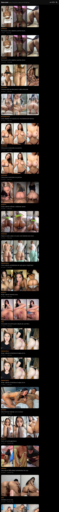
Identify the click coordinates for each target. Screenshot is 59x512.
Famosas (32, 195)
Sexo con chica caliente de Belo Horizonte (13, 344)
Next (37, 501)
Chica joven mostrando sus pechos (11, 74)
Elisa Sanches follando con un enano (41, 173)
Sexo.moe (4, 2)
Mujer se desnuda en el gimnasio (10, 492)
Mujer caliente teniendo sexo (38, 123)
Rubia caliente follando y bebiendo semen (13, 97)
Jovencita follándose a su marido (11, 393)
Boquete (3, 95)
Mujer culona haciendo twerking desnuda (42, 220)
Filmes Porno (34, 266)
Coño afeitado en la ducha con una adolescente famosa (40, 49)
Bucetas (3, 266)
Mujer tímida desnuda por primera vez (41, 344)
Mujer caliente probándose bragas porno (42, 148)
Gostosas (4, 46)
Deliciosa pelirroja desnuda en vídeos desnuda (14, 48)
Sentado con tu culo (7, 220)
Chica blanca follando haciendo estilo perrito (43, 418)
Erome (32, 365)
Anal (2, 146)
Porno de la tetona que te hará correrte (41, 367)
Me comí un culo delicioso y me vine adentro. (14, 293)
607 (32, 501)
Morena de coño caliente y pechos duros (13, 25)
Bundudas (4, 23)
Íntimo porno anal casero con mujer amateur (43, 468)
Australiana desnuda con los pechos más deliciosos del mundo (13, 418)
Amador (3, 365)
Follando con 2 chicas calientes (10, 468)
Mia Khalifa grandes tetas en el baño (40, 244)
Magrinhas (33, 341)
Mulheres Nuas (34, 46)
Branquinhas (5, 120)
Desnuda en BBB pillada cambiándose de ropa (43, 197)
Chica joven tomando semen (9, 244)
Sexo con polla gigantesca (9, 197)
